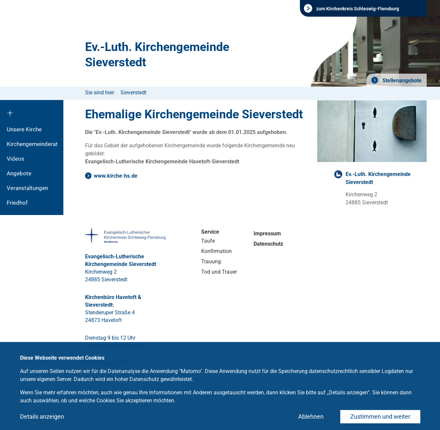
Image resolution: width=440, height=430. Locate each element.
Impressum (267, 233)
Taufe (208, 241)
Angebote (19, 173)
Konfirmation (216, 251)
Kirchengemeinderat (32, 144)
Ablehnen (311, 416)
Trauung (211, 261)
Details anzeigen (42, 416)
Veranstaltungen (27, 188)
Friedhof (17, 202)
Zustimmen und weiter (380, 416)
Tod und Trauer (219, 272)
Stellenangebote (401, 80)
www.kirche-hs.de (115, 176)
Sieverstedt (133, 92)
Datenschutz (268, 244)
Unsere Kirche (24, 129)
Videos (15, 158)
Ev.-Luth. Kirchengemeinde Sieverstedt (157, 54)
